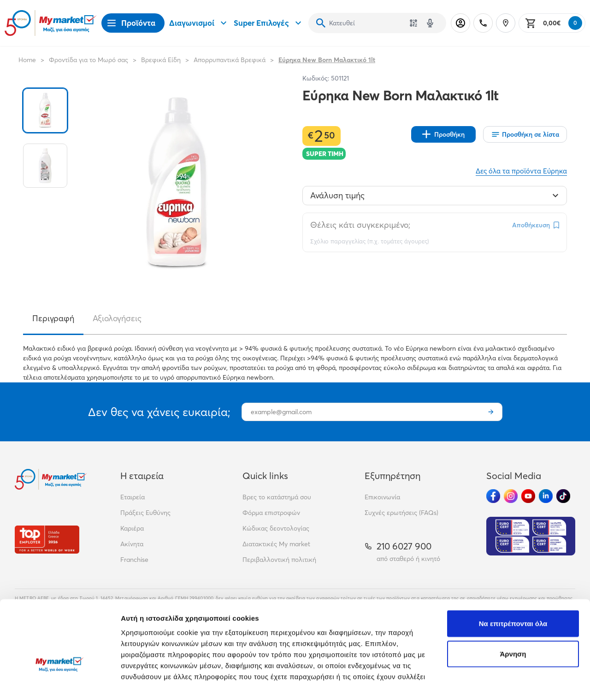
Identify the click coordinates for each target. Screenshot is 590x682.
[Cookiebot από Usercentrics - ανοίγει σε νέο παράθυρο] (59, 664)
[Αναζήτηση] (320, 23)
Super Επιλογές (269, 23)
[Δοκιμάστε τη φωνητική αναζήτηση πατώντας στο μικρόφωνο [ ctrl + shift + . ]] (430, 23)
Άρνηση (513, 579)
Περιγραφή (53, 318)
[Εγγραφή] (490, 411)
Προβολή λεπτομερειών (160, 664)
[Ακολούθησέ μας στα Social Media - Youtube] (528, 496)
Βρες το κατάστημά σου (276, 497)
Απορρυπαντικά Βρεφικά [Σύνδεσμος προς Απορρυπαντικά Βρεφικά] (230, 60)
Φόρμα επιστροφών (271, 513)
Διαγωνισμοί (199, 23)
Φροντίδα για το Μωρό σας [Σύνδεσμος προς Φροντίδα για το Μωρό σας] (88, 60)
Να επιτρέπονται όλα (513, 548)
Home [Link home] (27, 60)
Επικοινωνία (382, 497)
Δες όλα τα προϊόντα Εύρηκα (521, 171)
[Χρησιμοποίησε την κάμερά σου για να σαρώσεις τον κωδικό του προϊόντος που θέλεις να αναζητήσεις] (413, 23)
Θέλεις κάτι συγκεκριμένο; (360, 225)
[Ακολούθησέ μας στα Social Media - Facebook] (493, 496)
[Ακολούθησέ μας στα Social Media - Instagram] (511, 496)
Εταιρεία (132, 497)
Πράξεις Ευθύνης (145, 513)
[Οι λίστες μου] (525, 134)
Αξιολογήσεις (117, 318)
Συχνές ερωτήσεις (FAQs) (401, 513)
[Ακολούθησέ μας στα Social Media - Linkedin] (546, 496)
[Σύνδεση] (460, 23)
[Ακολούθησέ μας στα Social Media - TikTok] (563, 496)
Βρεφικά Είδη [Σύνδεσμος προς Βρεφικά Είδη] (161, 60)
